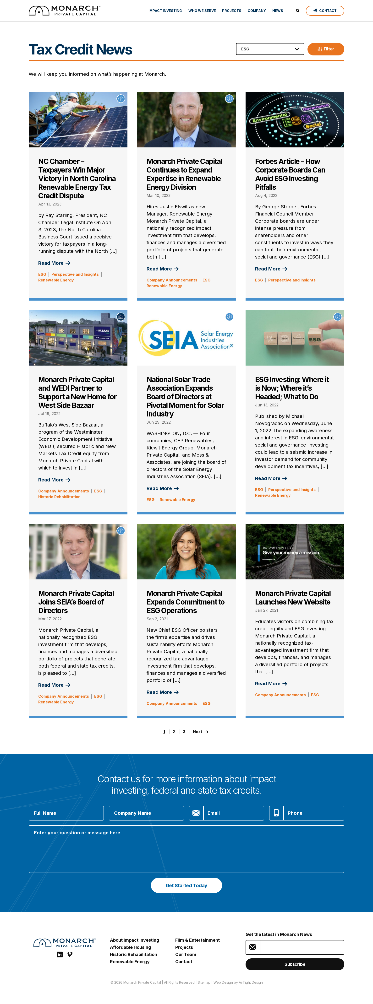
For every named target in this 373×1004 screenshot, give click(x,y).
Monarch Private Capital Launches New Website (293, 597)
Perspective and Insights (75, 274)
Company (257, 11)
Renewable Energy (56, 280)
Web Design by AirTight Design (238, 982)
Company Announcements (172, 280)
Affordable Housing (130, 947)
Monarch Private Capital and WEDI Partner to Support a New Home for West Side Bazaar (77, 392)
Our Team (185, 954)
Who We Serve (202, 11)
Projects (231, 11)
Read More (54, 263)
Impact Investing (165, 11)
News (277, 11)
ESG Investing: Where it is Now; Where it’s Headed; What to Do (292, 388)
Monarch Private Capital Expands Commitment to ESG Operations (186, 602)
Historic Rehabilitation (59, 496)
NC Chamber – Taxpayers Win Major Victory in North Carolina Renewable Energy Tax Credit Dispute (77, 178)
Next (201, 731)
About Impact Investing (134, 940)
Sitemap (204, 982)
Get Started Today (186, 885)
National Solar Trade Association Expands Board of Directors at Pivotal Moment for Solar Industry (185, 396)
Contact (183, 961)
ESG (42, 274)
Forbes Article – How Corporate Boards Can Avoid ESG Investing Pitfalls (290, 174)
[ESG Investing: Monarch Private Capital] (64, 10)
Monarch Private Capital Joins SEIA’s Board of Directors (76, 602)
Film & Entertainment (197, 940)
